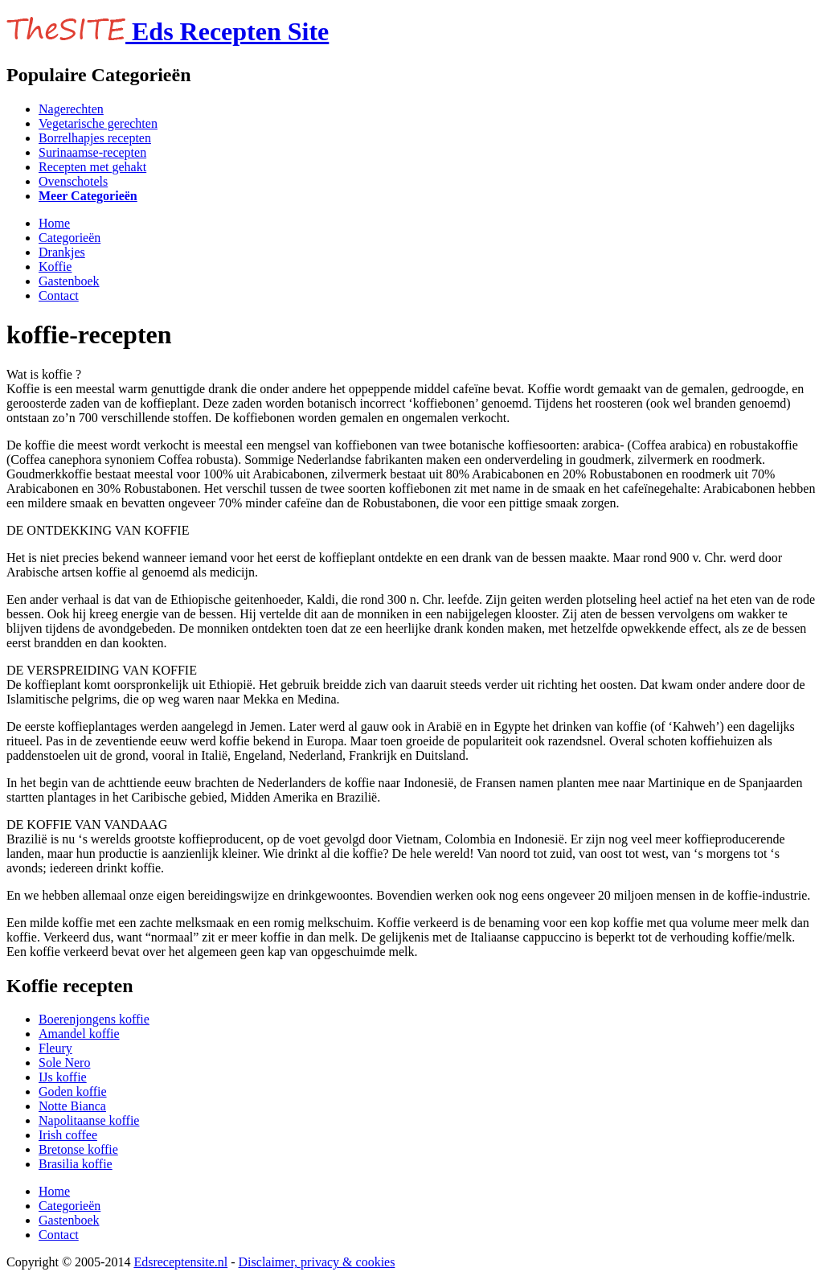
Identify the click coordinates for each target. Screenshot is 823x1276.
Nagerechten (71, 109)
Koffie (55, 266)
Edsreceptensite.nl (180, 1262)
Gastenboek (69, 281)
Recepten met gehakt (92, 167)
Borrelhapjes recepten (95, 138)
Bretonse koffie (78, 1149)
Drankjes (62, 252)
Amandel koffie (79, 1033)
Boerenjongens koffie (94, 1019)
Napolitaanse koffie (89, 1120)
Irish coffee (68, 1135)
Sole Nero (64, 1062)
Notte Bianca (72, 1106)
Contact (59, 295)
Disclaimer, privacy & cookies (317, 1262)
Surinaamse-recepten (92, 152)
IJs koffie (63, 1077)
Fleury (55, 1048)
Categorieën (69, 237)
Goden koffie (73, 1091)
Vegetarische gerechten (98, 123)
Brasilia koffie (76, 1164)
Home (54, 223)
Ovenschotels (73, 181)
